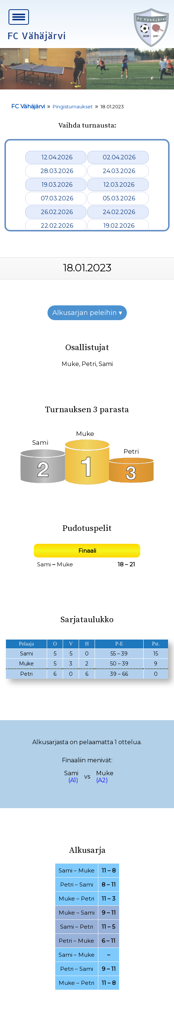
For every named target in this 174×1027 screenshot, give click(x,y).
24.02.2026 (119, 212)
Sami (106, 363)
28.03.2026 (56, 170)
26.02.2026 (57, 212)
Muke (70, 363)
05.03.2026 (119, 198)
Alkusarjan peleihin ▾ (87, 313)
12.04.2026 (57, 157)
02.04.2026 (119, 157)
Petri (89, 363)
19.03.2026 (57, 184)
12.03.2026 (119, 184)
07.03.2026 (57, 198)
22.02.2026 (57, 225)
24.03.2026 (119, 170)
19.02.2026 (119, 225)
